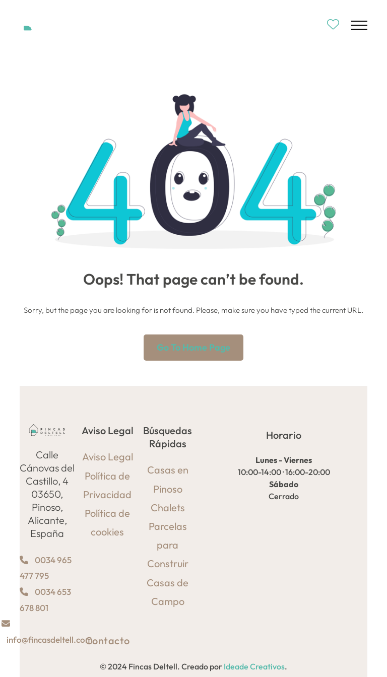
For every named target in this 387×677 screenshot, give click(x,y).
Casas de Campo (167, 591)
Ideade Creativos (254, 666)
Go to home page (193, 347)
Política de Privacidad (107, 485)
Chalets (168, 507)
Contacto (107, 640)
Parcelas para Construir (167, 545)
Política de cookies (107, 522)
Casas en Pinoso (167, 479)
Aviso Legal (107, 456)
